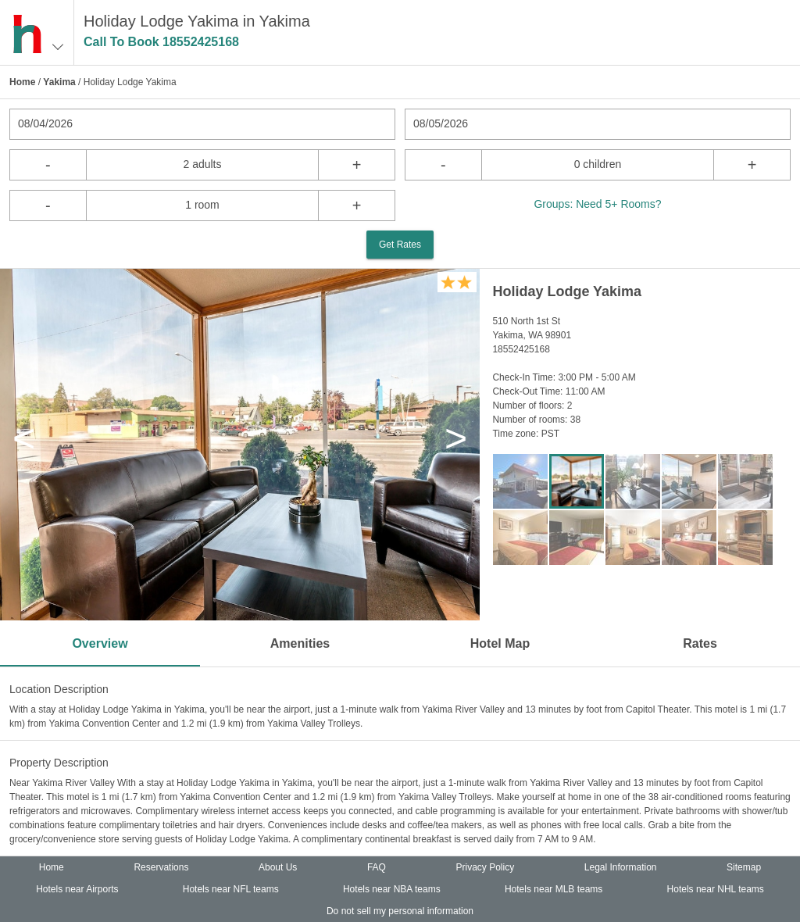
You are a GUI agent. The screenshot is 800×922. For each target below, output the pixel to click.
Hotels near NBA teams (392, 889)
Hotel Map (500, 643)
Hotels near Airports (77, 889)
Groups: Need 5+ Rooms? (597, 204)
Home (22, 82)
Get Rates (400, 244)
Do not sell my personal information (400, 911)
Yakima (59, 82)
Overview (99, 643)
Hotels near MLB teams (553, 889)
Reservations (161, 867)
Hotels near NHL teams (715, 889)
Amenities (300, 643)
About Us (278, 867)
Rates (700, 643)
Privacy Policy (485, 867)
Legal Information (620, 867)
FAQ (376, 867)
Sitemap (744, 867)
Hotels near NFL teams (231, 889)
